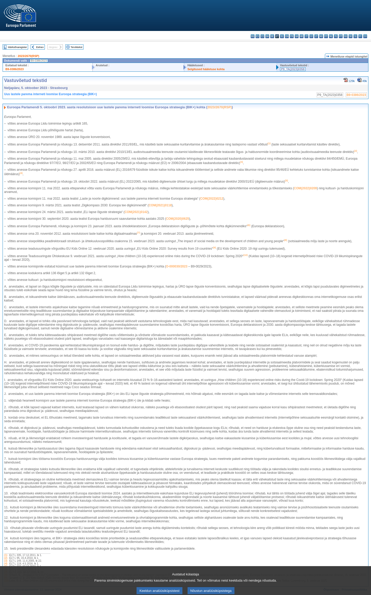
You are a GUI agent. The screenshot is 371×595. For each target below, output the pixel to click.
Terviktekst (76, 47)
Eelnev (40, 47)
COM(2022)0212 (211, 198)
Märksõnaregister (17, 47)
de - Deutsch (272, 36)
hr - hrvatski (301, 36)
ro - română (346, 36)
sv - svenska (365, 36)
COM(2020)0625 (177, 219)
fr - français (292, 36)
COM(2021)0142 (136, 212)
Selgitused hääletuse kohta (205, 69)
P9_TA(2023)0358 (293, 69)
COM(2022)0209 (305, 188)
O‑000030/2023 (176, 266)
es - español (257, 36)
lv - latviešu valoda (311, 36)
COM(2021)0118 (160, 205)
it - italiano (306, 36)
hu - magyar (321, 36)
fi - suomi (360, 36)
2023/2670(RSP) (28, 56)
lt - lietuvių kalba (316, 36)
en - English (287, 36)
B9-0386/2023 (14, 69)
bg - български (253, 36)
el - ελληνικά (282, 36)
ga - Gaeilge (297, 36)
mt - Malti (326, 36)
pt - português (341, 36)
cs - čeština (262, 36)
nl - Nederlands (331, 36)
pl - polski (336, 36)
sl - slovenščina (355, 36)
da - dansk (267, 36)
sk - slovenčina (350, 36)
